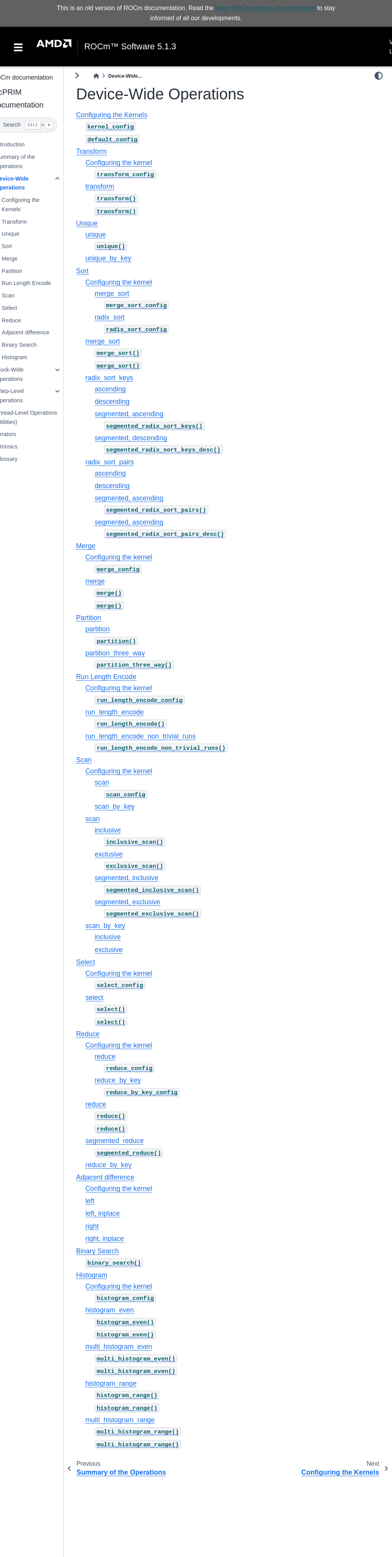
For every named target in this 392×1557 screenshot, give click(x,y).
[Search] (39, 125)
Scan (22, 295)
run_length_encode (129, 712)
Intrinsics (21, 446)
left (104, 1201)
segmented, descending (145, 438)
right (106, 1226)
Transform (28, 222)
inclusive (122, 830)
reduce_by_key (132, 1080)
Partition (26, 271)
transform (114, 186)
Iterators (20, 434)
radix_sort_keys (124, 378)
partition (112, 629)
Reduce (26, 320)
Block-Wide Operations (24, 374)
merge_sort (126, 293)
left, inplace (117, 1213)
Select (24, 308)
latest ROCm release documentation (265, 8)
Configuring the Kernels (35, 204)
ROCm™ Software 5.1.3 (130, 46)
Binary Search (33, 345)
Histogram (29, 357)
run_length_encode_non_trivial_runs (155, 736)
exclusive (123, 854)
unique (110, 234)
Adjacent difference (40, 332)
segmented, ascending (143, 414)
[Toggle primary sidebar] (92, 75)
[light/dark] (378, 75)
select (109, 997)
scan (116, 782)
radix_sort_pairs (124, 462)
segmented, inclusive (141, 878)
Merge (24, 258)
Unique (25, 234)
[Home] (111, 76)
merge (109, 581)
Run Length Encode (41, 283)
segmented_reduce (129, 1141)
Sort (21, 246)
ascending (124, 389)
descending (126, 401)
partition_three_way (130, 653)
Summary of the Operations (30, 161)
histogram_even (124, 1310)
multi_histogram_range (134, 1420)
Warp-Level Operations (24, 395)
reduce (119, 1056)
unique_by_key (123, 258)
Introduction (24, 144)
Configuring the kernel (133, 163)
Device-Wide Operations (26, 183)
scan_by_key (129, 806)
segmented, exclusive (142, 902)
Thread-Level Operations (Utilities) (41, 417)
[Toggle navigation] (18, 46)
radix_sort (124, 317)
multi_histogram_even (133, 1346)
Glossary (21, 459)
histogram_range (125, 1383)
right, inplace (119, 1238)
